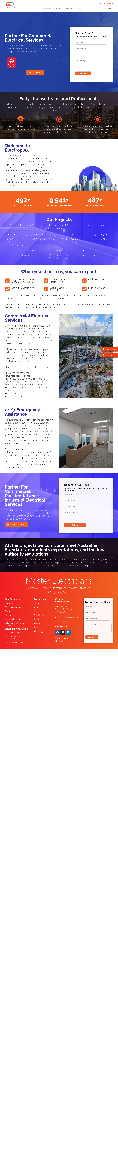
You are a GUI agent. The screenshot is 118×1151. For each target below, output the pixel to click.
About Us (45, 9)
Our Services (57, 9)
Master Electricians (59, 580)
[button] (46, 8)
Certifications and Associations (76, 9)
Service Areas (96, 9)
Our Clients (108, 9)
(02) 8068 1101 (62, 622)
